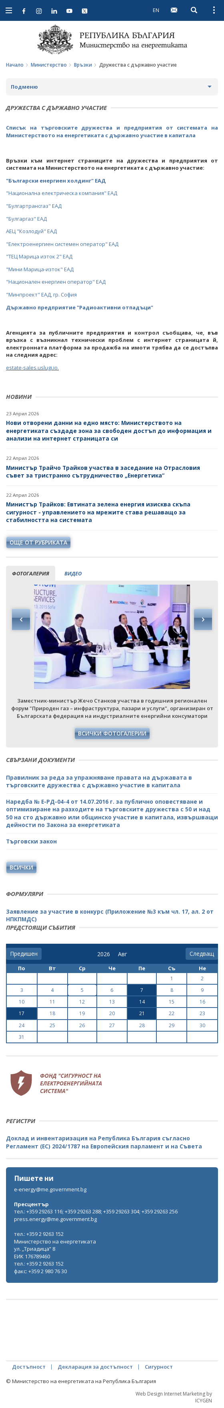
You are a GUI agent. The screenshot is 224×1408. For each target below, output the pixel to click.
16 (202, 1001)
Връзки (83, 64)
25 (52, 1025)
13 (112, 1001)
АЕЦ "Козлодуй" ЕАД (31, 231)
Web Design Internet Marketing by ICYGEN (174, 1397)
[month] (124, 954)
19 (82, 1013)
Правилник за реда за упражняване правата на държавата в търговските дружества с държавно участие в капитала (99, 781)
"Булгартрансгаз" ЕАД (34, 205)
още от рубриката (38, 542)
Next (203, 619)
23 (202, 1013)
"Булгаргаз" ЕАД (26, 218)
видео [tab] (73, 573)
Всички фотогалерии (112, 733)
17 (21, 1013)
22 (171, 1013)
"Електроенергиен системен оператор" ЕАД (62, 244)
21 (142, 1013)
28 (142, 1025)
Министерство (49, 64)
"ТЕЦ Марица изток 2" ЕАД (39, 256)
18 (52, 1013)
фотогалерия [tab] (30, 573)
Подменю (24, 86)
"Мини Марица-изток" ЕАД (40, 269)
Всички (21, 867)
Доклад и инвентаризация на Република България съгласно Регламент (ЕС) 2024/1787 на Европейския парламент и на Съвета (104, 1142)
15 (171, 1001)
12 (82, 1001)
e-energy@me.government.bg (50, 1189)
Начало (15, 64)
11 (52, 1001)
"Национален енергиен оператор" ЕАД (56, 281)
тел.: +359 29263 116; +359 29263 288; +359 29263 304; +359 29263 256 (96, 1211)
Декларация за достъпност (95, 1366)
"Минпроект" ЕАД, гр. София (41, 294)
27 (112, 1025)
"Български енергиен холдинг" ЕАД (56, 180)
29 (171, 1025)
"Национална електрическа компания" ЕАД (61, 193)
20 (112, 1013)
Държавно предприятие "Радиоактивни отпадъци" (79, 307)
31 (21, 1037)
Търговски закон (31, 841)
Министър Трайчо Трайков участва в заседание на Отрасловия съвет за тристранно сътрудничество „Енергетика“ (103, 471)
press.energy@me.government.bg (55, 1219)
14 (142, 1001)
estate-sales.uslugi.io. (32, 367)
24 (21, 1025)
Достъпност (29, 1366)
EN (156, 10)
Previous (21, 619)
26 (82, 1025)
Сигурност (159, 1366)
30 (202, 1025)
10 (21, 1001)
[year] (103, 954)
